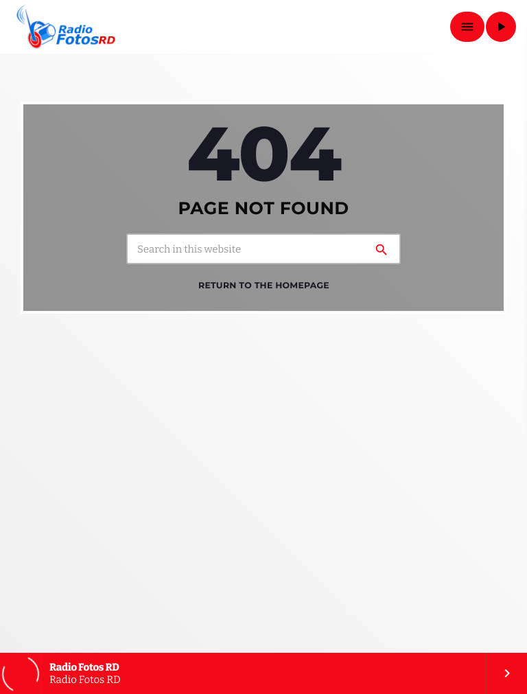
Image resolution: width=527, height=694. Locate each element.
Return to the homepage (263, 285)
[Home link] (66, 27)
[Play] (501, 27)
